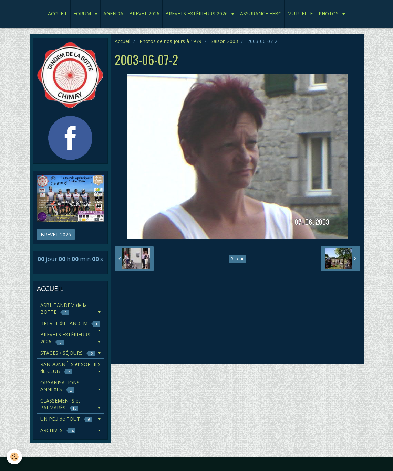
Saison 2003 (224, 41)
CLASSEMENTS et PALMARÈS (60, 404)
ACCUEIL (58, 13)
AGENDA (113, 13)
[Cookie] (14, 456)
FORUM (82, 13)
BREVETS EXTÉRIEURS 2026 (197, 13)
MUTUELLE (300, 13)
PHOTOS (329, 13)
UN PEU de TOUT (66, 419)
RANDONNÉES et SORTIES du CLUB (70, 367)
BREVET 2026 (144, 13)
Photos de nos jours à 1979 (170, 41)
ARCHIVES (57, 430)
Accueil (122, 41)
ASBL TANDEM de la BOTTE (63, 308)
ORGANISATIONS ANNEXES (60, 386)
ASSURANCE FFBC (260, 13)
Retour (237, 258)
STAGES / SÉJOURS (67, 353)
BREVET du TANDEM (70, 323)
